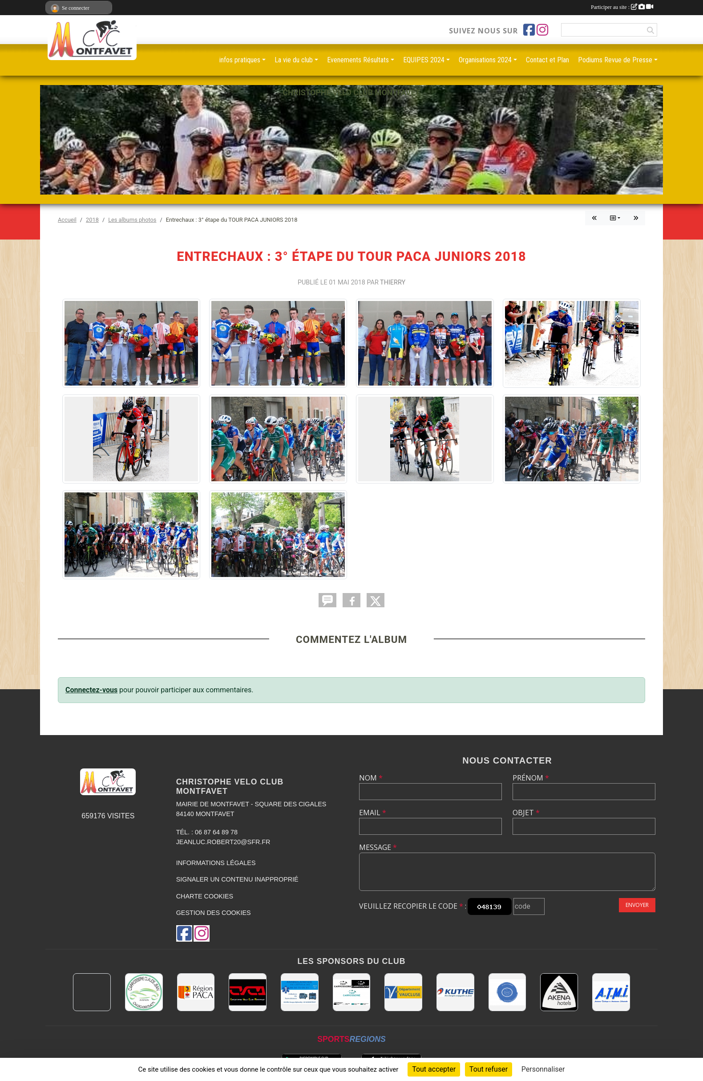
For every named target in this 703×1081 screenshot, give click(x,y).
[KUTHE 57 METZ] (455, 992)
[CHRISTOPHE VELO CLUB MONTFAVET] (248, 992)
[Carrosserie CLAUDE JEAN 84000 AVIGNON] (144, 992)
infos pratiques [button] (239, 60)
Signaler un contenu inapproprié (237, 879)
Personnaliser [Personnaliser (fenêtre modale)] (543, 1069)
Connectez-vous (91, 690)
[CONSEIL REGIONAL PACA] (196, 992)
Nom (371, 778)
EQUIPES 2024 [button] (423, 60)
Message (378, 847)
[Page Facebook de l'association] (529, 30)
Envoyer (637, 905)
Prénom (531, 778)
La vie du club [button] (294, 60)
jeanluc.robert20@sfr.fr (223, 841)
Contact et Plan (547, 60)
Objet (526, 812)
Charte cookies (204, 896)
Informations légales (216, 862)
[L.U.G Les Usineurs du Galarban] (507, 992)
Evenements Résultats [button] (358, 60)
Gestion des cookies (213, 912)
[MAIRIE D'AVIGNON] (92, 992)
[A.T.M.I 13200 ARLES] (611, 992)
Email (372, 812)
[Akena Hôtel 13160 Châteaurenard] (559, 992)
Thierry (392, 282)
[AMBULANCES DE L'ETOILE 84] (300, 992)
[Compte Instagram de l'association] (542, 30)
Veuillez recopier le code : (412, 906)
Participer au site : (622, 7)
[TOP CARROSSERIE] (352, 992)
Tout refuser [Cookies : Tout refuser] (488, 1069)
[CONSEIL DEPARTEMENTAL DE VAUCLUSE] (403, 992)
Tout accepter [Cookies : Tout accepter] (434, 1069)
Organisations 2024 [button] (485, 60)
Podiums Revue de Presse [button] (615, 60)
